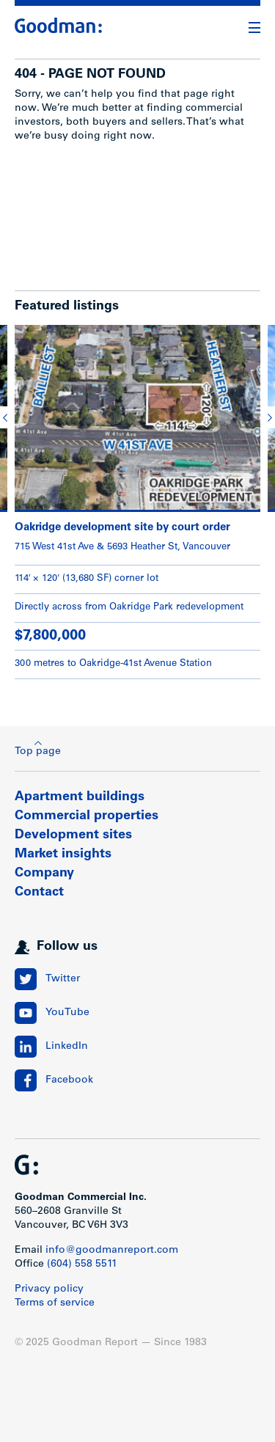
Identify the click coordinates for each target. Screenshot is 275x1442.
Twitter (62, 979)
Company (44, 873)
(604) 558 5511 (82, 1264)
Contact (39, 892)
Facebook (69, 1080)
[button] (7, 417)
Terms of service (55, 1303)
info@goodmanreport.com (111, 1250)
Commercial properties (86, 816)
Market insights (63, 854)
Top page (38, 748)
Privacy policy (49, 1289)
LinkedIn (66, 1047)
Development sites (73, 835)
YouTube (67, 1013)
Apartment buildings (79, 797)
